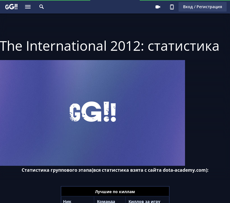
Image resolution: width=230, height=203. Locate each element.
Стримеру (158, 7)
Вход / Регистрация (202, 6)
